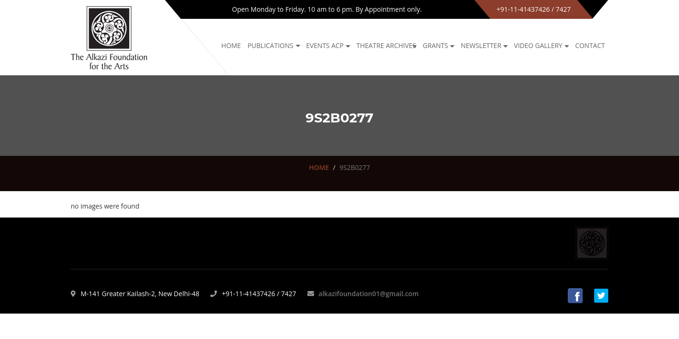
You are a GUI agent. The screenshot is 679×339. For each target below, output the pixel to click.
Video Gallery (538, 45)
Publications (270, 45)
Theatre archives (386, 45)
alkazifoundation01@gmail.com (369, 293)
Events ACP (325, 45)
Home (231, 45)
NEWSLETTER (481, 45)
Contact (590, 45)
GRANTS (435, 45)
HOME (319, 167)
